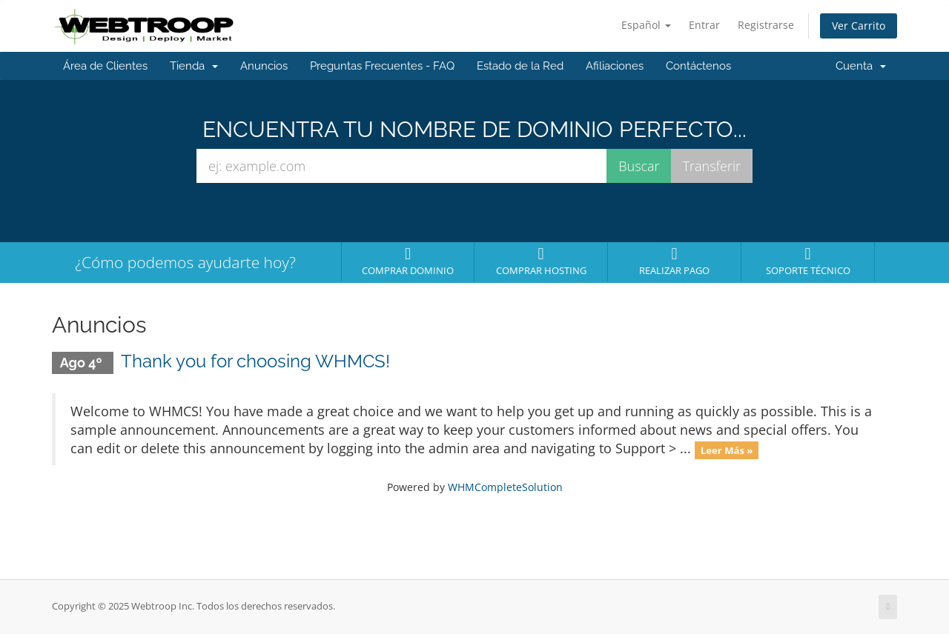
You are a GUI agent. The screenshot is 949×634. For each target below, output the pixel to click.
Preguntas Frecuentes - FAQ (382, 66)
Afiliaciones (615, 66)
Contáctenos (698, 66)
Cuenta (861, 66)
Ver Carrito (858, 26)
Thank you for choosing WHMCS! (255, 361)
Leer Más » (727, 449)
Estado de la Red (520, 66)
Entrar (704, 25)
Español (646, 25)
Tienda (194, 66)
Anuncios (264, 66)
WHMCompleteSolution (505, 487)
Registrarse (766, 25)
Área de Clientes (105, 66)
